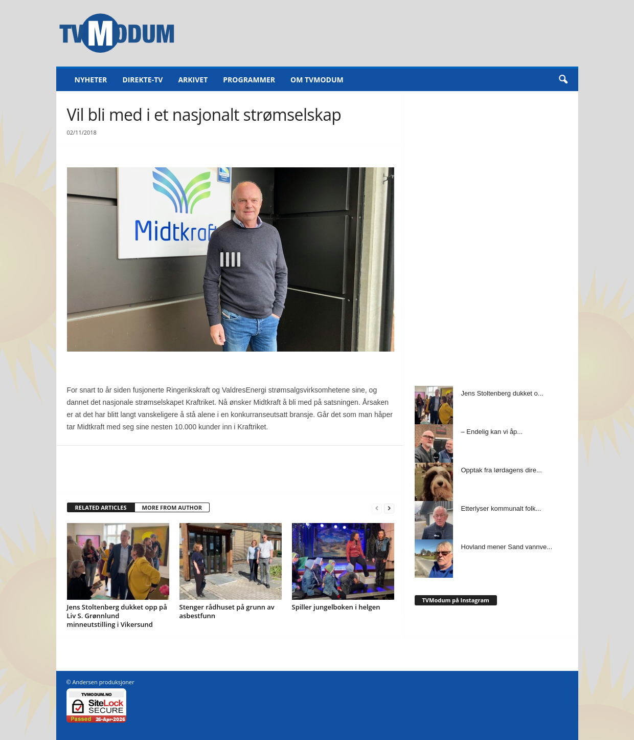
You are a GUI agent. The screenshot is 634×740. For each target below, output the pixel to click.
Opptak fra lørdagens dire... (501, 470)
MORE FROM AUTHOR (172, 507)
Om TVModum (317, 79)
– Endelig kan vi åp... (492, 432)
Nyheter (91, 79)
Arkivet (193, 79)
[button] (563, 80)
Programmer (249, 79)
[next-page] (389, 508)
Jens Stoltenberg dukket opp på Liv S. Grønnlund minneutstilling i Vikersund (117, 615)
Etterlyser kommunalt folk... (501, 508)
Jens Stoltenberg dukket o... (502, 393)
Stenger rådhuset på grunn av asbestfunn (227, 611)
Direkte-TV (142, 79)
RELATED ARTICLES (101, 507)
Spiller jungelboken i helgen (336, 607)
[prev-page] (377, 508)
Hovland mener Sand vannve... (507, 547)
